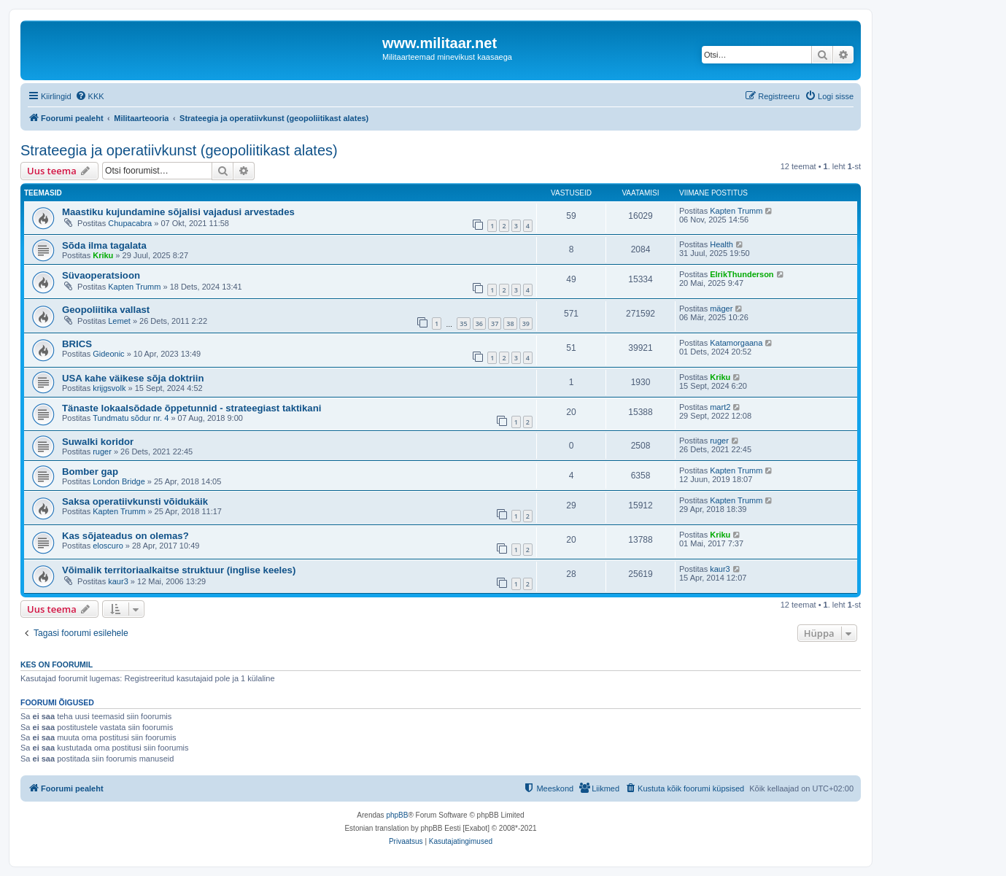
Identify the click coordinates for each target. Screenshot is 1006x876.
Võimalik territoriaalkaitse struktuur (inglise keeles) (178, 570)
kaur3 (118, 581)
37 (494, 323)
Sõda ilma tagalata (104, 245)
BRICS (77, 343)
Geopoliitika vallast (106, 309)
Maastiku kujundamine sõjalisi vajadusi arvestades (178, 211)
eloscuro (108, 545)
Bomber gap (90, 471)
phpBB (397, 815)
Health (721, 244)
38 (510, 323)
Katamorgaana (736, 342)
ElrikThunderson (741, 274)
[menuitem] (89, 96)
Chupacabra (130, 223)
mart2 (720, 407)
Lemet (119, 321)
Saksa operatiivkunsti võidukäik (135, 501)
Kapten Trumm (736, 210)
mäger (721, 308)
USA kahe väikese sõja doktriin (133, 378)
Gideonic (108, 353)
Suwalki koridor (98, 441)
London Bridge (119, 481)
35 (463, 323)
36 (479, 323)
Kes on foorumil (56, 664)
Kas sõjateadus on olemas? (125, 535)
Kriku (103, 255)
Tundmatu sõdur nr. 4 (131, 418)
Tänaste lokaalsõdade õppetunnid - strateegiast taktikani (191, 408)
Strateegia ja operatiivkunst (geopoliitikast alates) (179, 150)
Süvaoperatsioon (101, 275)
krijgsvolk (109, 388)
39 (526, 323)
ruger (102, 451)
